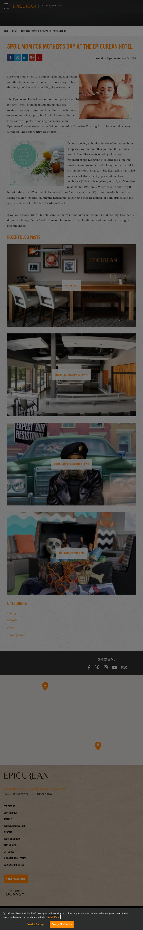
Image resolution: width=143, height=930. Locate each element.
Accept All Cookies (62, 924)
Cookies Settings (35, 924)
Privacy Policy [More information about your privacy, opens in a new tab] (53, 917)
